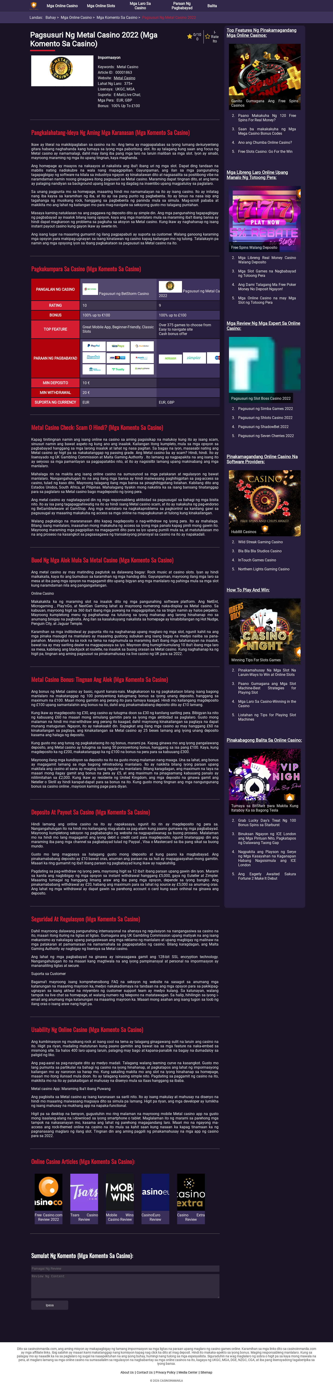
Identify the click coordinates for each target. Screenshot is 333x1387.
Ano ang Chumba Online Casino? (265, 142)
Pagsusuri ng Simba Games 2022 (265, 408)
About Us (127, 1372)
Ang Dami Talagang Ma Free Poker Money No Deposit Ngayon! (267, 286)
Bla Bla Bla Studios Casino (260, 551)
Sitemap (206, 1372)
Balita (212, 6)
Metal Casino (124, 78)
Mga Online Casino (62, 6)
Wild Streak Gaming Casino (260, 542)
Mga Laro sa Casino (140, 5)
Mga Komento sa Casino (117, 17)
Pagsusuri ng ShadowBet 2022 (263, 427)
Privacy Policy (166, 1372)
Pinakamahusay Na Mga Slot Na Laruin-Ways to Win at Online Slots (267, 672)
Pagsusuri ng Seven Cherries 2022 (266, 436)
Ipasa (50, 1305)
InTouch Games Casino (257, 560)
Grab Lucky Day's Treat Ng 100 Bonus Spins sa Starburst (267, 822)
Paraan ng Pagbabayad (182, 5)
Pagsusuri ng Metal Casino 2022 (169, 17)
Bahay (51, 17)
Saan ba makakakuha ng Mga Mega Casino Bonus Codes (267, 131)
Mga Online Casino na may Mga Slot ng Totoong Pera (267, 300)
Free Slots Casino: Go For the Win (265, 151)
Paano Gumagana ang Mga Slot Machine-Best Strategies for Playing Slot (267, 688)
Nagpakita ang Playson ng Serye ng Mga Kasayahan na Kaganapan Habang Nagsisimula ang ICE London (267, 858)
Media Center (188, 1372)
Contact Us (145, 1372)
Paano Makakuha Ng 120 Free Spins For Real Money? (267, 117)
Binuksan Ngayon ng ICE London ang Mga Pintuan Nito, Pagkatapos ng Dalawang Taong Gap (267, 838)
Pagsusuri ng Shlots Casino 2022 (265, 417)
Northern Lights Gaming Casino (264, 569)
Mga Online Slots (101, 6)
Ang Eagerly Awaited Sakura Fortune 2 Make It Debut (267, 876)
